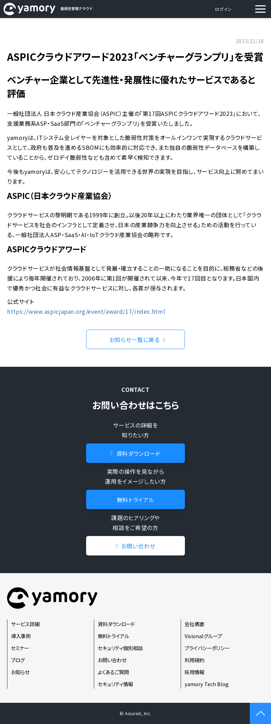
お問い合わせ (236, 9)
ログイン (223, 9)
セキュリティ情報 (115, 684)
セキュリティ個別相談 (120, 648)
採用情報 (194, 672)
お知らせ (20, 672)
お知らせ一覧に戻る (134, 339)
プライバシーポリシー (207, 648)
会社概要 (194, 624)
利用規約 (194, 660)
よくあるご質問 (113, 672)
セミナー (20, 648)
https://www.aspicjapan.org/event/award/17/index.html (86, 311)
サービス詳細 (25, 624)
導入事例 (21, 636)
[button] (260, 9)
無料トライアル (135, 499)
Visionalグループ (203, 636)
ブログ (18, 660)
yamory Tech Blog (207, 684)
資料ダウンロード (244, 9)
